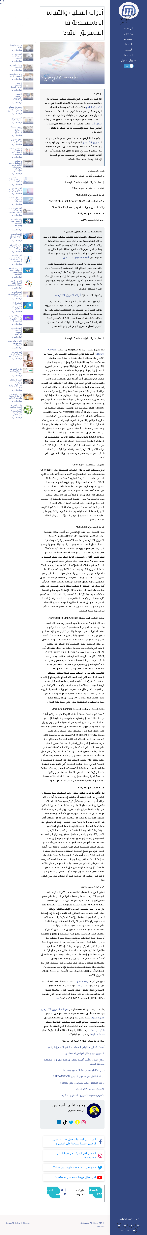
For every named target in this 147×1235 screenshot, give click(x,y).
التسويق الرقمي (93, 108)
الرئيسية (128, 28)
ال (104, 1090)
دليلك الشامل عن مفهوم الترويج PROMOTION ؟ (79, 1077)
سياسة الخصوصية (13, 1223)
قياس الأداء (96, 124)
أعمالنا (128, 44)
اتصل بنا (128, 55)
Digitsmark (128, 17)
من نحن (128, 33)
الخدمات (128, 39)
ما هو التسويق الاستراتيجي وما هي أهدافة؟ (82, 1083)
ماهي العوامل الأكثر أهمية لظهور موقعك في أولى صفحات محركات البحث (74, 1062)
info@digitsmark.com (128, 1219)
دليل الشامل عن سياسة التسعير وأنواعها (84, 1071)
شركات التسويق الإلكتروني (55, 1010)
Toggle (129, 66)
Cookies (26, 1223)
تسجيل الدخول (129, 60)
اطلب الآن (53, 1193)
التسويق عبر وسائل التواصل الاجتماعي (85, 1054)
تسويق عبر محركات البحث (89, 1090)
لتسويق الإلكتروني (91, 143)
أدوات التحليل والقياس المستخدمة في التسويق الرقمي (76, 1048)
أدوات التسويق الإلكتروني (76, 258)
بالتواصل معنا (97, 1031)
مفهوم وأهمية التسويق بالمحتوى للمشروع (83, 1096)
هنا (57, 999)
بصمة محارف (82, 982)
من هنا (80, 986)
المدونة (129, 49)
